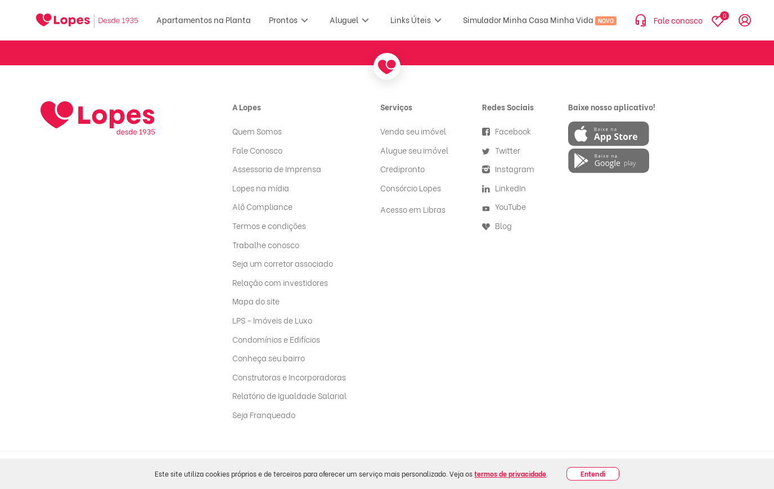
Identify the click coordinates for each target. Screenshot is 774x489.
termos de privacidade (510, 473)
